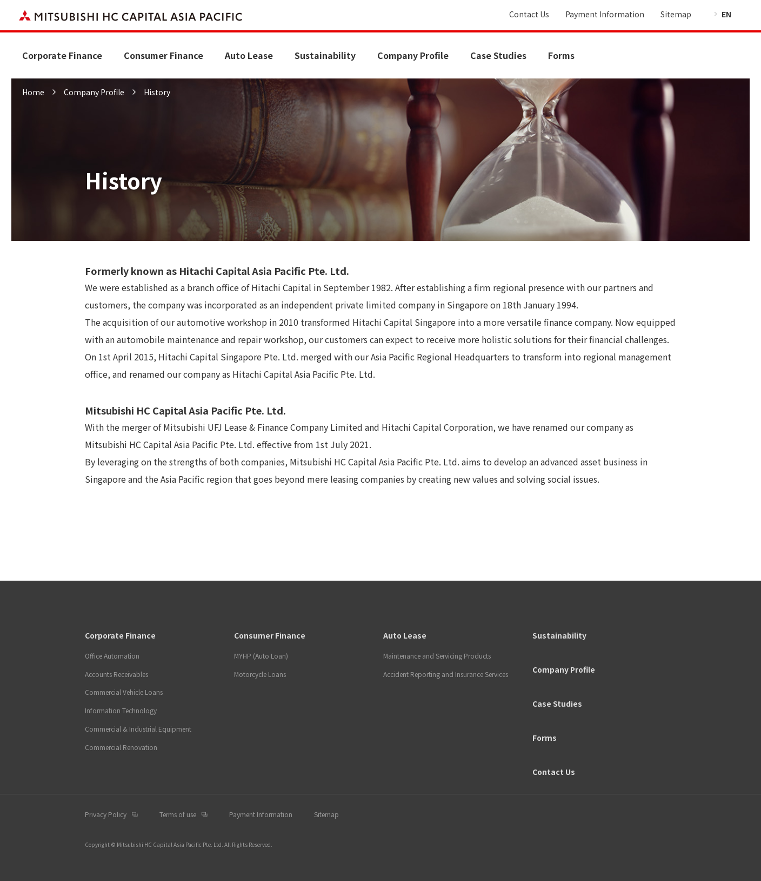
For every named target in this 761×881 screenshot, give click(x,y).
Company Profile (413, 55)
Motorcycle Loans (260, 674)
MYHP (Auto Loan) (261, 655)
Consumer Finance (163, 55)
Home (33, 92)
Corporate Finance (62, 55)
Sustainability (325, 55)
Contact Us (529, 14)
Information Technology (121, 710)
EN (726, 14)
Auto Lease (249, 55)
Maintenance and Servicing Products (437, 655)
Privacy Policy (105, 814)
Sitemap (675, 14)
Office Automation (112, 655)
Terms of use (177, 814)
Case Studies (498, 55)
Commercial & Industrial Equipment (138, 728)
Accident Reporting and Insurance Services (445, 674)
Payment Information (604, 14)
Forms (561, 55)
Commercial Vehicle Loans (124, 691)
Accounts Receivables (116, 674)
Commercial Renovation (121, 747)
